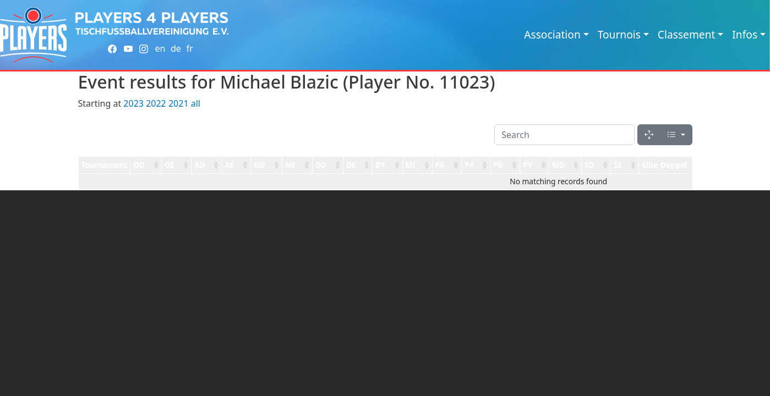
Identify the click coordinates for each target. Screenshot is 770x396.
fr (189, 48)
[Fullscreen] (648, 134)
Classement (687, 34)
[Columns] (676, 134)
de (176, 48)
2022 (156, 103)
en (160, 48)
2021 (178, 103)
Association (552, 34)
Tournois (619, 34)
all (195, 103)
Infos (744, 34)
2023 (133, 103)
